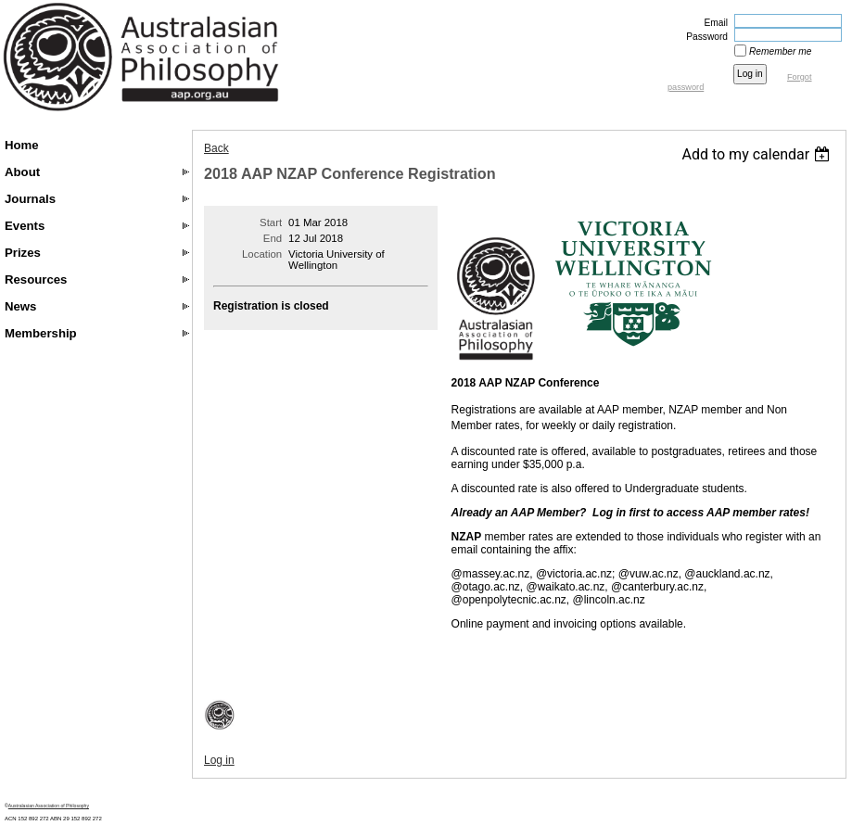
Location (262, 254)
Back (216, 148)
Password (704, 37)
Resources (36, 279)
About (22, 172)
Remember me (780, 51)
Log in (219, 760)
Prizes (23, 253)
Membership (41, 333)
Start (271, 222)
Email (713, 23)
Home (22, 145)
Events (25, 226)
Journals (30, 199)
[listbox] (757, 154)
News (20, 306)
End (272, 238)
